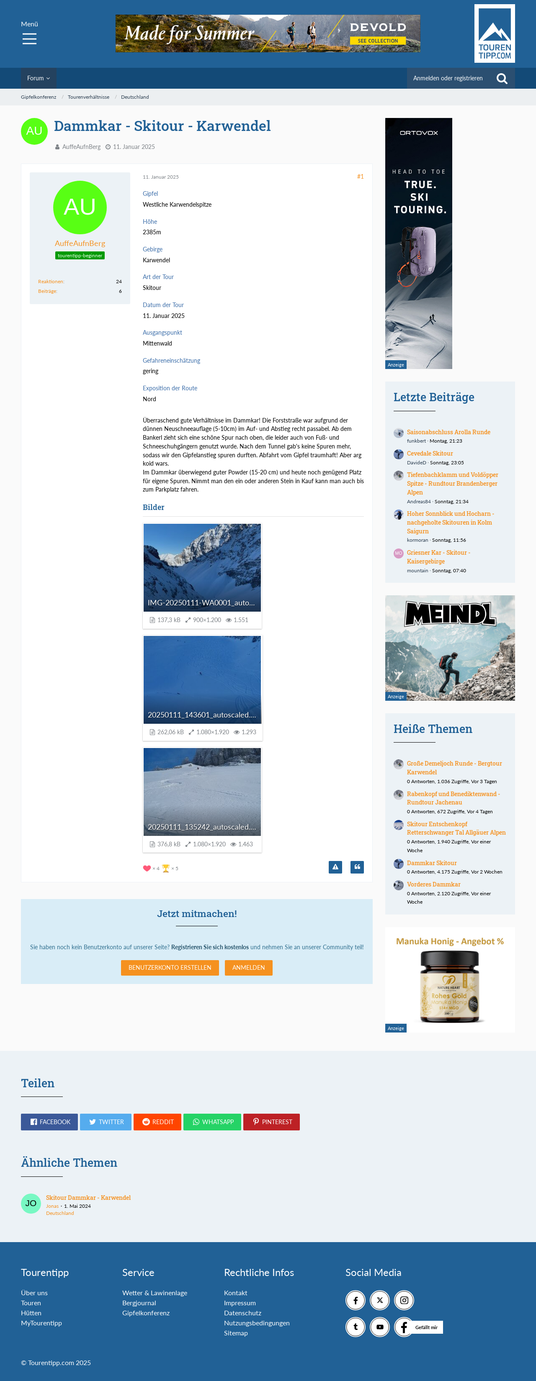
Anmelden (248, 967)
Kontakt (235, 1292)
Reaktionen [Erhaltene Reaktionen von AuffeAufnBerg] (50, 281)
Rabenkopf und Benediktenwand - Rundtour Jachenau (453, 798)
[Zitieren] (357, 867)
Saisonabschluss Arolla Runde (448, 432)
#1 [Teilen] (360, 176)
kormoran (417, 540)
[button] (49, 1122)
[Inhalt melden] (335, 867)
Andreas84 (419, 501)
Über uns (34, 1292)
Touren (31, 1303)
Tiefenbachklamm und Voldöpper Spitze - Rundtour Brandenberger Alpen (452, 483)
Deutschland (60, 1213)
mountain (417, 570)
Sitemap (236, 1333)
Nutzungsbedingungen (257, 1323)
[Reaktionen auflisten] (161, 867)
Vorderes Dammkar (434, 884)
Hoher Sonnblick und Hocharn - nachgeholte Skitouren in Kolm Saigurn (451, 522)
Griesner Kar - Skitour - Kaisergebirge (439, 556)
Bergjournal (139, 1303)
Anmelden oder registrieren (448, 78)
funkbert (416, 441)
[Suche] (502, 78)
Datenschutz (242, 1313)
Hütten (31, 1313)
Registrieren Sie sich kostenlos (210, 947)
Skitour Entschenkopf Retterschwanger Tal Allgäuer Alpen (456, 828)
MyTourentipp (41, 1323)
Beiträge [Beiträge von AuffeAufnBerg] (47, 291)
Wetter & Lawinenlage (154, 1292)
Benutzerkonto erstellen (170, 967)
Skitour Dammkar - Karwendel (88, 1198)
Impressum (240, 1303)
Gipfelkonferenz (146, 1313)
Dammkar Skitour (432, 863)
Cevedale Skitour (430, 453)
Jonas (52, 1206)
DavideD (416, 462)
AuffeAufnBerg (81, 146)
